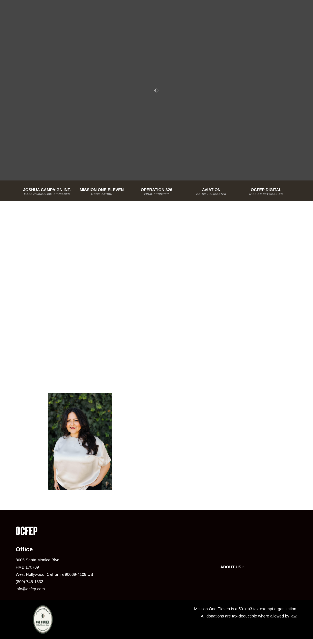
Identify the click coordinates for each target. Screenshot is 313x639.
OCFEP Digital (266, 192)
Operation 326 (156, 192)
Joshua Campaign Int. (47, 192)
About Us (230, 567)
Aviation (211, 192)
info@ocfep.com (30, 589)
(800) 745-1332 (29, 581)
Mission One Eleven (101, 192)
